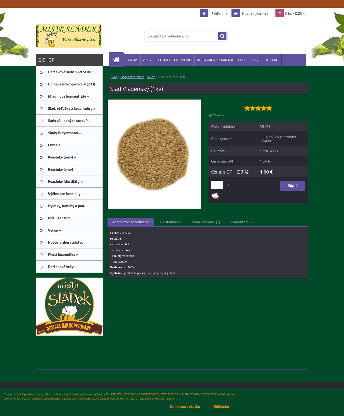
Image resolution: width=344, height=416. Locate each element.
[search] (222, 36)
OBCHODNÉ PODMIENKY (174, 59)
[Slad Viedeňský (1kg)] (154, 101)
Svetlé (151, 76)
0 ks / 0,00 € (295, 13)
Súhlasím (221, 406)
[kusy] (217, 185)
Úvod (114, 76)
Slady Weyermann (132, 76)
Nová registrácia (254, 13)
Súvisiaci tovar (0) (206, 222)
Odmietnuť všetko (185, 406)
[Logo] (69, 36)
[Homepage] (118, 60)
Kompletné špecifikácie (130, 222)
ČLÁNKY (132, 59)
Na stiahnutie (170, 222)
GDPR (242, 59)
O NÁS (255, 59)
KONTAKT (272, 59)
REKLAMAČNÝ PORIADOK (215, 59)
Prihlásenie (219, 13)
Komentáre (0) (242, 222)
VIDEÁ (147, 59)
